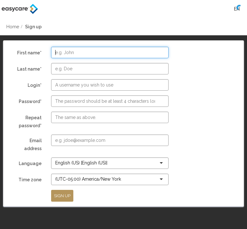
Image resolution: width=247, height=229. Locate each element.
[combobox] (108, 163)
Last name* (27, 69)
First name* (27, 53)
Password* (27, 102)
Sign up (33, 26)
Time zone (27, 180)
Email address (27, 145)
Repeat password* (27, 122)
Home (12, 26)
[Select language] (236, 9)
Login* (27, 86)
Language (27, 164)
